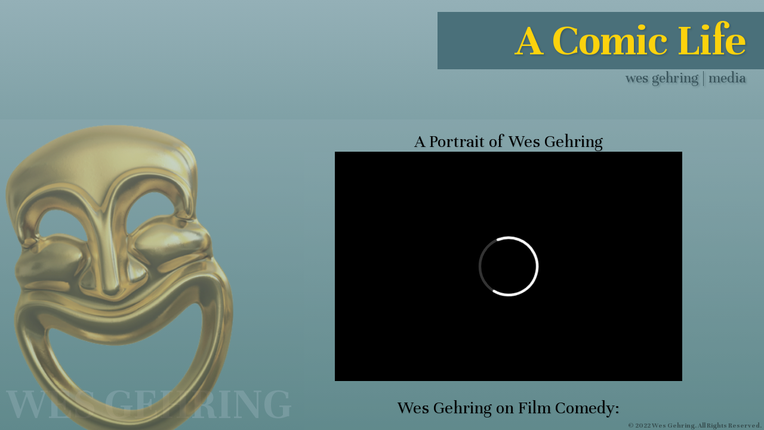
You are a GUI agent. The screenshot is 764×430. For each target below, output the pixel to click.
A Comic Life (630, 40)
